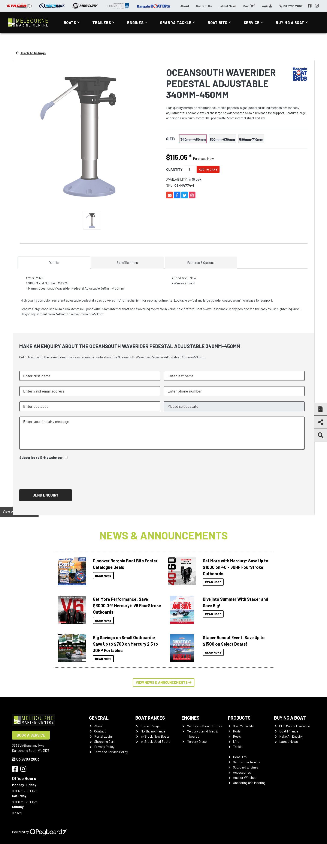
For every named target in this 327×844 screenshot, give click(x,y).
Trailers (101, 22)
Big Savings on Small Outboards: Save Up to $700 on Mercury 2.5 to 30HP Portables (125, 644)
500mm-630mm (222, 139)
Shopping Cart (104, 741)
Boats (70, 22)
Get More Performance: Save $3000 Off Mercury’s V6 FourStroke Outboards (127, 605)
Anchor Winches (244, 777)
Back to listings (31, 53)
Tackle (237, 746)
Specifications (127, 262)
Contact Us (204, 6)
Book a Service (31, 735)
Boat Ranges (150, 717)
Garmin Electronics (246, 762)
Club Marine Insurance (294, 726)
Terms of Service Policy (111, 752)
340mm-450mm (193, 139)
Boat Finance (288, 731)
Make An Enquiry (291, 736)
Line (236, 741)
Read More (103, 575)
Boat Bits (217, 22)
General (99, 717)
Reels (237, 736)
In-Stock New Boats (155, 736)
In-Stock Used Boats (155, 741)
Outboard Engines (245, 767)
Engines (135, 22)
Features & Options (201, 262)
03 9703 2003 (25, 759)
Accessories (242, 772)
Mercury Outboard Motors (204, 726)
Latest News (227, 6)
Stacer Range (150, 726)
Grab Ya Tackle (175, 22)
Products (239, 717)
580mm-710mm (251, 139)
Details (54, 262)
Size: (170, 139)
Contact (100, 731)
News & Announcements (163, 535)
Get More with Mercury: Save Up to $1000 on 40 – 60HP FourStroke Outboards (235, 567)
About (184, 6)
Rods (236, 731)
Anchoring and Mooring (249, 783)
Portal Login (103, 736)
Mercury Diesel (197, 741)
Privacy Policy (104, 746)
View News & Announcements (163, 682)
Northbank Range (152, 731)
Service (252, 22)
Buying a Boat (290, 22)
